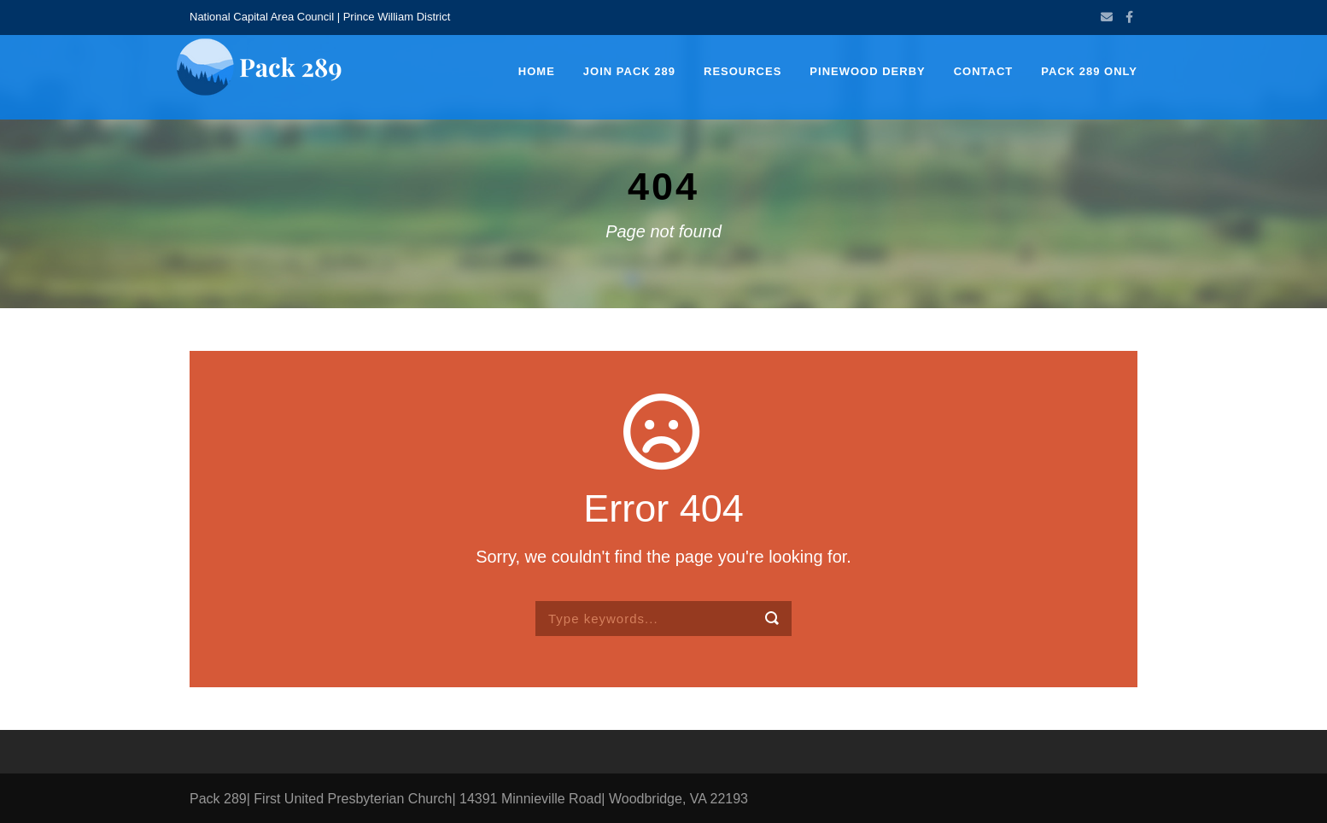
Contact (984, 71)
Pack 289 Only (1089, 71)
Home (536, 71)
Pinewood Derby (867, 71)
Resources (742, 71)
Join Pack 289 (629, 71)
